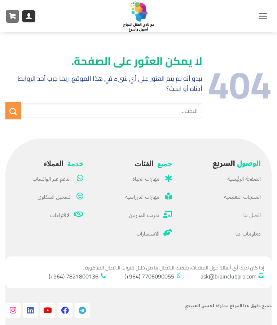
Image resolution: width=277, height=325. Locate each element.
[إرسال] (13, 110)
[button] (263, 16)
